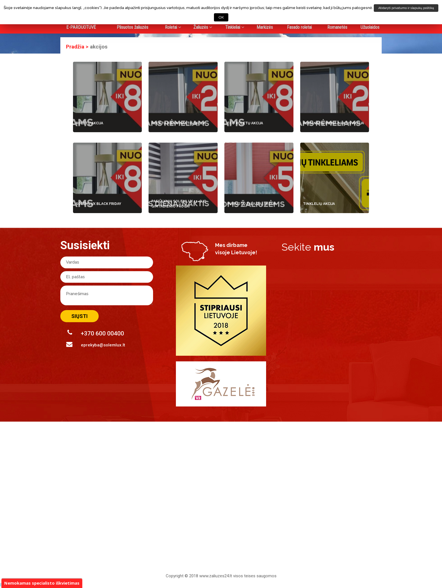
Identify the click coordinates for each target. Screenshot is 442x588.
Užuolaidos (370, 27)
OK (221, 17)
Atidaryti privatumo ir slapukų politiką (406, 8)
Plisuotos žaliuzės (132, 27)
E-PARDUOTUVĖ (81, 27)
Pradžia (75, 46)
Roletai (173, 27)
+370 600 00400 (95, 333)
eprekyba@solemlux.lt (95, 344)
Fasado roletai (299, 27)
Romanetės (337, 27)
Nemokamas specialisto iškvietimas (42, 582)
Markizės (265, 27)
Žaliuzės (202, 27)
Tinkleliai (234, 27)
